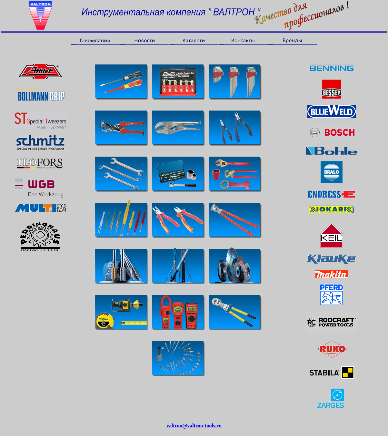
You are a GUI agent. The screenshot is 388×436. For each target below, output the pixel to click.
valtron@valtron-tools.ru (194, 425)
